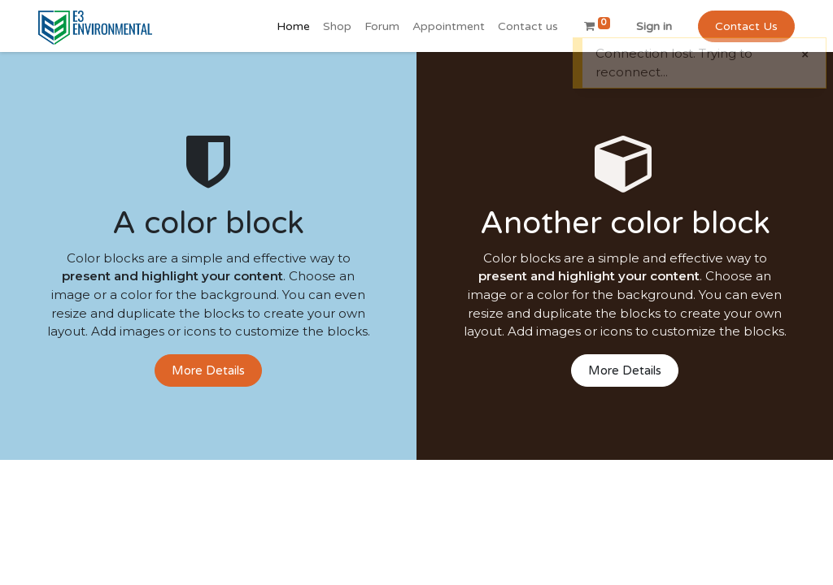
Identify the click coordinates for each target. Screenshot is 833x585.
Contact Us (746, 26)
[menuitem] (293, 26)
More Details (208, 370)
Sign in (654, 26)
